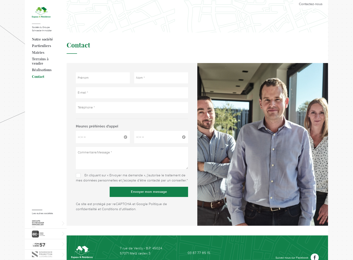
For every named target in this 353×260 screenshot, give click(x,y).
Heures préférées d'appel (97, 126)
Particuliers (41, 46)
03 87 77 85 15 (199, 253)
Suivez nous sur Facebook (292, 258)
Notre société (42, 39)
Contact (38, 77)
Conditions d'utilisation (119, 209)
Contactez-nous (310, 4)
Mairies (38, 52)
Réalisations (42, 70)
